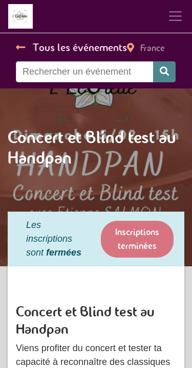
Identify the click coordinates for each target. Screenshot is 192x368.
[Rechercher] (164, 71)
